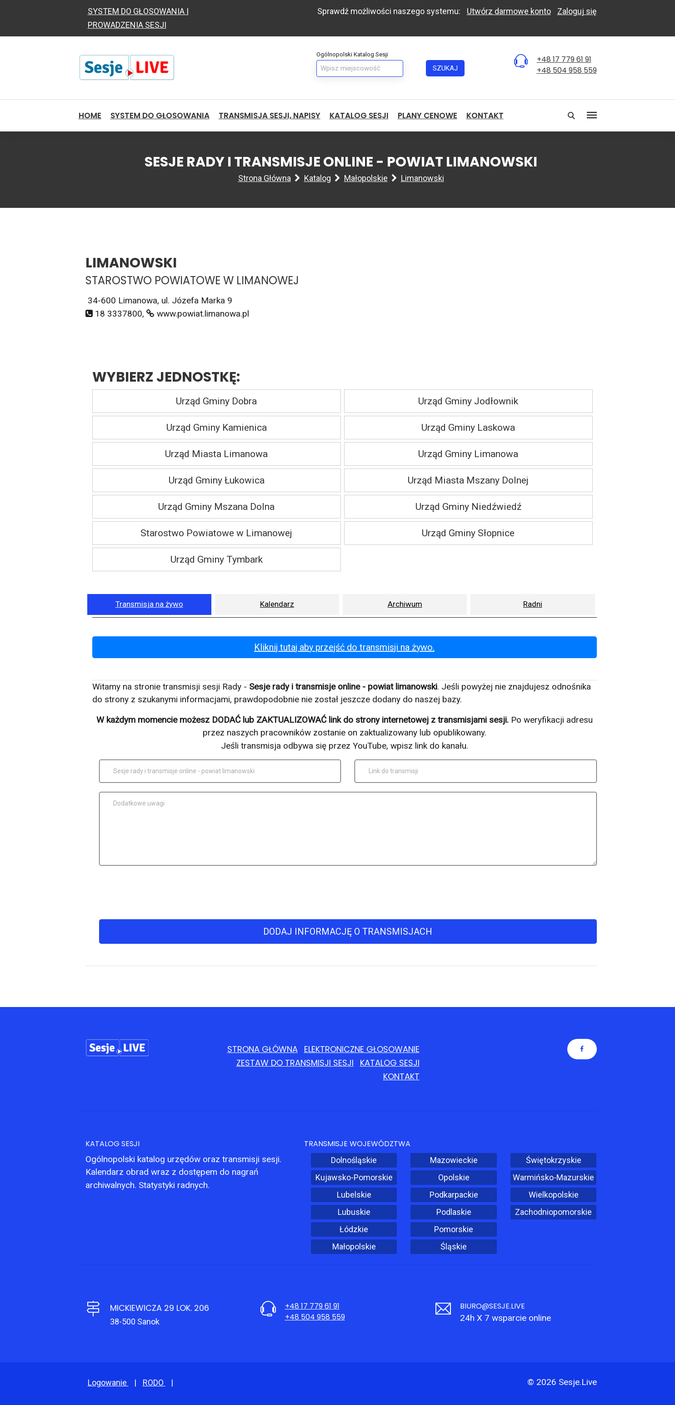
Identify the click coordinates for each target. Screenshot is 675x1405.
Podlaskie (453, 1212)
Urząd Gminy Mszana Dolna (216, 506)
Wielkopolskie (554, 1194)
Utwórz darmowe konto (509, 11)
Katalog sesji (359, 115)
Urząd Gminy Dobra (216, 401)
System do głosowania (160, 115)
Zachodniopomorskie (553, 1212)
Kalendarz (277, 604)
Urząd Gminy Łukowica (217, 480)
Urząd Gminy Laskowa (468, 427)
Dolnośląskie (354, 1160)
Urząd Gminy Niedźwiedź (468, 506)
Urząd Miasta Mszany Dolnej (468, 480)
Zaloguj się (577, 11)
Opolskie (454, 1177)
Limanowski (422, 178)
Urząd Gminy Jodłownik (468, 401)
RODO (154, 1382)
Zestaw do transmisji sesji (295, 1062)
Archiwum (405, 604)
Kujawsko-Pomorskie (354, 1177)
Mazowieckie (454, 1160)
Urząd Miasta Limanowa (216, 453)
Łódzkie (354, 1229)
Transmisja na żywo (149, 604)
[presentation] (346, 892)
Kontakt (485, 115)
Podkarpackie (454, 1194)
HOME (90, 115)
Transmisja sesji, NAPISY (269, 115)
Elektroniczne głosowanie (362, 1049)
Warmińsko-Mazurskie (553, 1177)
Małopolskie (366, 178)
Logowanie (108, 1382)
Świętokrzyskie (553, 1160)
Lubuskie (354, 1212)
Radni (532, 604)
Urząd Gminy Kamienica (216, 427)
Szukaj (445, 68)
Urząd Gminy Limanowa (468, 453)
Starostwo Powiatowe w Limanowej (216, 533)
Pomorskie (453, 1229)
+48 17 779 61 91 (564, 59)
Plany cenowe (427, 115)
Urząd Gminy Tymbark (216, 559)
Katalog (317, 178)
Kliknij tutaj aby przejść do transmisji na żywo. (344, 647)
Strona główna (264, 178)
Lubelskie (354, 1194)
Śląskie (453, 1246)
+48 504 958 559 (567, 70)
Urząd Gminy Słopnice (468, 533)
